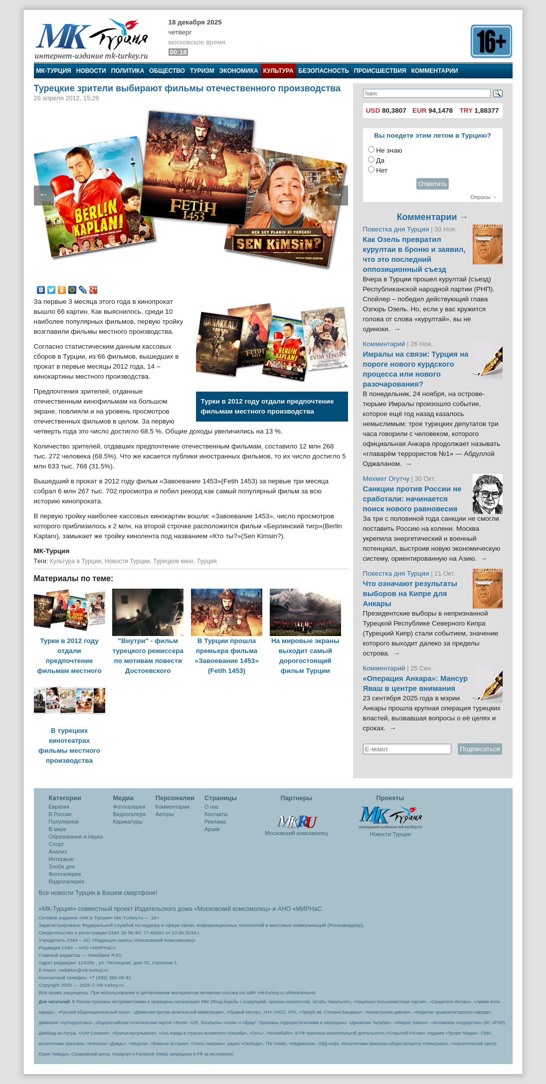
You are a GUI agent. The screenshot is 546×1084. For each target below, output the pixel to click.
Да (380, 160)
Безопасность (324, 70)
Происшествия (380, 70)
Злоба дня (62, 866)
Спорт (56, 844)
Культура (278, 70)
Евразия (59, 807)
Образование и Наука (76, 837)
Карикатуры (128, 822)
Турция (207, 561)
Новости (91, 70)
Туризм (202, 70)
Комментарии (434, 70)
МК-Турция (53, 70)
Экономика (238, 70)
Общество (167, 70)
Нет (381, 170)
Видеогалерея (66, 881)
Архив (211, 829)
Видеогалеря (129, 814)
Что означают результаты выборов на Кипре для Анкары (410, 594)
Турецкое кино (173, 561)
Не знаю (389, 150)
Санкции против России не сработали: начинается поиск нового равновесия (412, 499)
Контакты (216, 814)
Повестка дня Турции (397, 229)
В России (60, 814)
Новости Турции (127, 561)
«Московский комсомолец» (232, 908)
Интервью (61, 859)
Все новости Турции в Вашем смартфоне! (98, 892)
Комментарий (385, 344)
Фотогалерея (65, 874)
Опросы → (483, 197)
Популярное (64, 822)
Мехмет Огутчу (386, 478)
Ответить (432, 184)
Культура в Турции (76, 561)
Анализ (58, 852)
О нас (211, 807)
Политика (128, 70)
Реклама (215, 822)
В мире (58, 829)
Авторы (165, 814)
